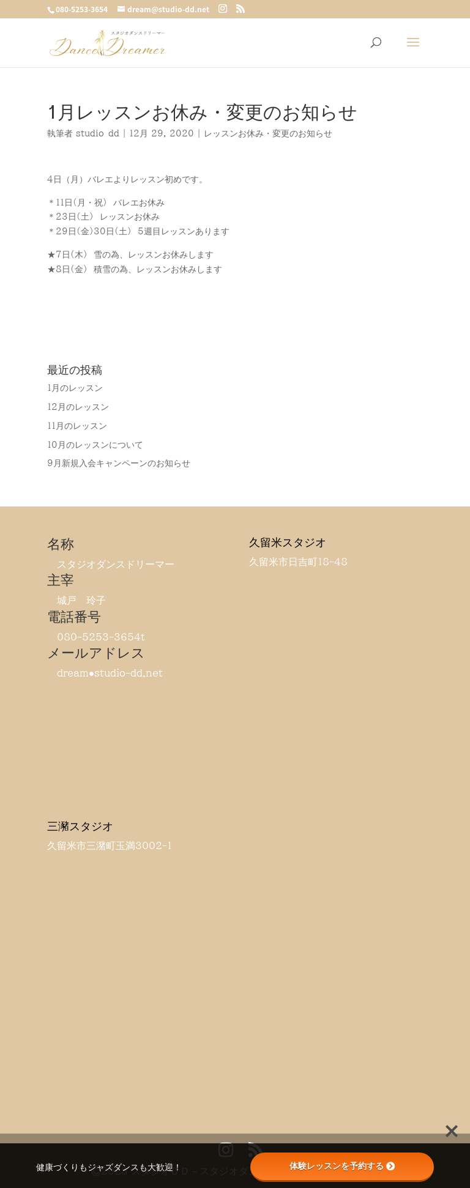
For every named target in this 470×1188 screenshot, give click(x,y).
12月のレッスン (78, 407)
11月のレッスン (77, 425)
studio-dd (97, 133)
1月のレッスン (75, 388)
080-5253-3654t (101, 637)
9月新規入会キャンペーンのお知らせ (118, 463)
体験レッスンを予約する (342, 1165)
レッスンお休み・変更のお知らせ (268, 133)
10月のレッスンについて (95, 444)
